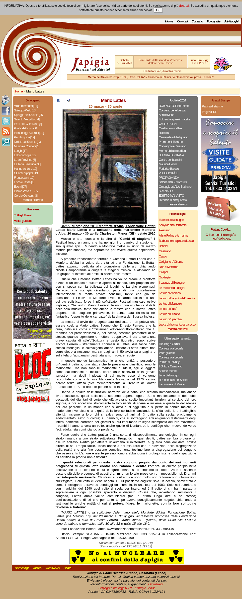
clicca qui (184, 5)
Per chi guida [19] (24, 137)
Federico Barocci (169, 169)
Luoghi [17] (20, 151)
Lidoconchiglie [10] (25, 155)
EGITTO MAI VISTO (171, 195)
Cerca (67, 568)
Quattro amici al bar (170, 128)
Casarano (165, 251)
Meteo (37, 568)
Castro (163, 256)
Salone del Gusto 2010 (172, 182)
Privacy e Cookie (145, 588)
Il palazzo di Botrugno (171, 282)
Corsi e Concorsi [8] (25, 195)
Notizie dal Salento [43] (27, 142)
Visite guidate (167, 353)
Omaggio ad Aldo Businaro (175, 186)
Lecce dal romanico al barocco (177, 324)
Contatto (197, 21)
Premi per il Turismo (171, 142)
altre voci (33, 200)
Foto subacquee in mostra (174, 119)
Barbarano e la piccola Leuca (176, 241)
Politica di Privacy (169, 362)
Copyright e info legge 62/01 (115, 588)
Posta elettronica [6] (25, 128)
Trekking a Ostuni (169, 344)
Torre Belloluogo (168, 375)
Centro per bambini (170, 160)
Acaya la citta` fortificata (172, 225)
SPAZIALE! (166, 191)
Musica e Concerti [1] (26, 146)
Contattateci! (155, 584)
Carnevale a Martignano (173, 137)
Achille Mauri (166, 115)
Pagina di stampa (212, 106)
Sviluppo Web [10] (25, 110)
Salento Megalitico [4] (26, 119)
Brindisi (163, 246)
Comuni (182, 21)
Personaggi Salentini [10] (29, 133)
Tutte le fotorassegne (171, 220)
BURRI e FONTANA (171, 155)
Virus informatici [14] (26, 106)
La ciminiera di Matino (172, 384)
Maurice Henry (168, 164)
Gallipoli (163, 272)
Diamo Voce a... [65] (26, 191)
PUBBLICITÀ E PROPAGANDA (169, 175)
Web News (52, 568)
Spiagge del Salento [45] (28, 115)
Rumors (164, 133)
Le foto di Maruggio (170, 303)
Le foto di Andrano (170, 293)
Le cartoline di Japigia (171, 288)
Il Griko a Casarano (170, 366)
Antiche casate (167, 371)
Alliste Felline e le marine (173, 235)
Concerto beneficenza (172, 110)
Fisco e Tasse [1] (24, 182)
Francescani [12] (24, 177)
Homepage (22, 568)
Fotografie (213, 21)
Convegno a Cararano (172, 146)
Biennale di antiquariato (173, 200)
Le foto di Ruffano (169, 314)
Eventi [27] (20, 186)
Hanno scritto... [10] (25, 169)
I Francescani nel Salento (174, 380)
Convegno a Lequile (171, 348)
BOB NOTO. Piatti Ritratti (174, 106)
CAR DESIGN (167, 124)
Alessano (164, 230)
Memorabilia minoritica (172, 151)
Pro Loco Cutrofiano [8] (28, 124)
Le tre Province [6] (25, 160)
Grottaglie (164, 277)
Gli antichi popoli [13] (26, 173)
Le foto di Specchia (170, 319)
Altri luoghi (231, 21)
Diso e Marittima (168, 267)
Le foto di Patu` (168, 309)
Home (169, 21)
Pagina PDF (209, 112)
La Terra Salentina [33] (27, 164)
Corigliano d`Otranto (171, 261)
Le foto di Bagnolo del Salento (176, 298)
